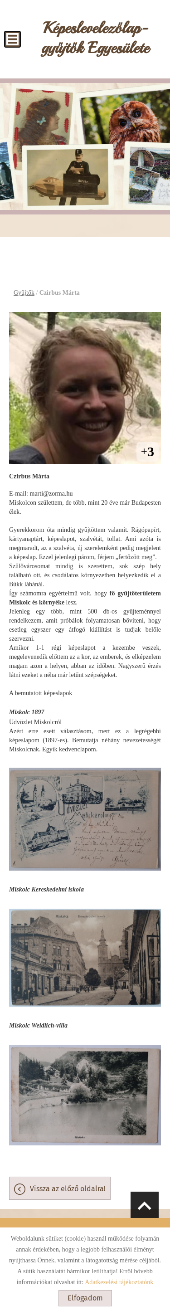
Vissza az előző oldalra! (68, 1188)
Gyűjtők (24, 292)
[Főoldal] (95, 40)
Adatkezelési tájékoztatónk (119, 1282)
